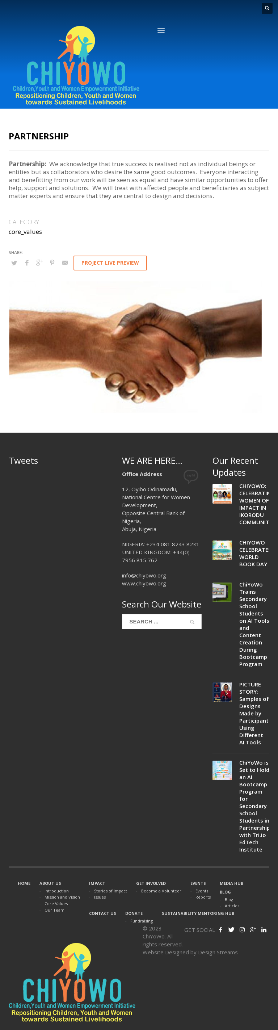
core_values (25, 231)
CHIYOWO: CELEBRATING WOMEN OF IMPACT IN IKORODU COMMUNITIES (258, 504)
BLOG (225, 892)
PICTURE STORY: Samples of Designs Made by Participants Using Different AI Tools (255, 713)
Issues (100, 897)
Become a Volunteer (161, 891)
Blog (229, 899)
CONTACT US (102, 913)
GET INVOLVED (151, 883)
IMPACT (97, 883)
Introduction (57, 891)
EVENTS (198, 883)
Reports (203, 897)
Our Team (54, 910)
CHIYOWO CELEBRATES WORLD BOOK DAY (255, 553)
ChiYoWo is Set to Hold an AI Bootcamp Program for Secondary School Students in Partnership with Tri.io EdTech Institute (254, 806)
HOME (24, 883)
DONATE (134, 913)
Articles (232, 905)
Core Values (56, 903)
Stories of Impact (110, 891)
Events (201, 891)
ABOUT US (50, 883)
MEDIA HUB (231, 883)
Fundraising (141, 921)
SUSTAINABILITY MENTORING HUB (198, 913)
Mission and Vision (62, 897)
